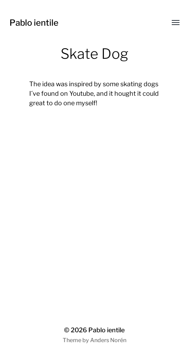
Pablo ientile (34, 23)
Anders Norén (108, 340)
